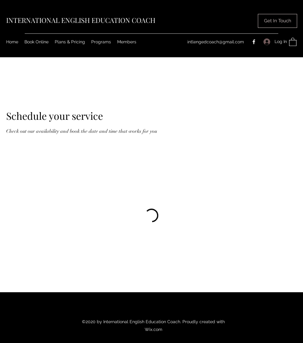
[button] (277, 21)
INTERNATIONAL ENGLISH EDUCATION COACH (81, 20)
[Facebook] (254, 42)
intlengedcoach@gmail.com (215, 41)
